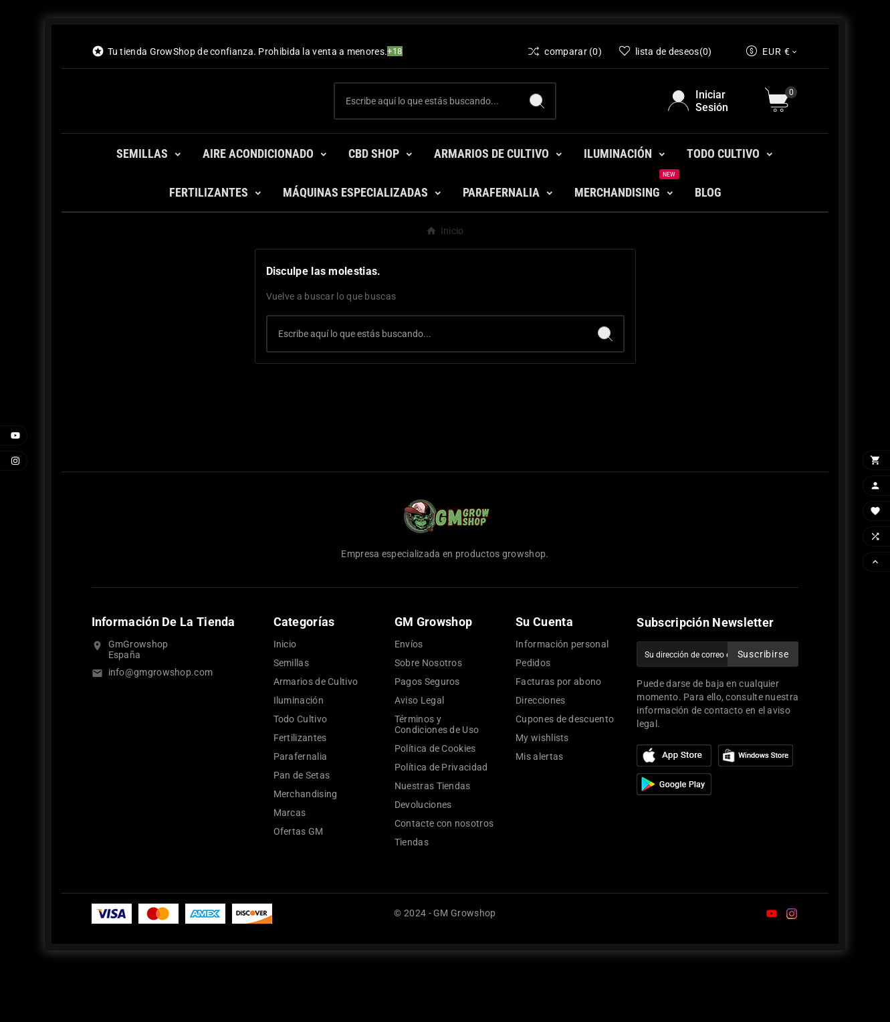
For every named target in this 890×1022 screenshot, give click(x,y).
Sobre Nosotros (428, 716)
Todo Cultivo (300, 772)
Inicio (285, 697)
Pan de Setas (301, 828)
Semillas (291, 716)
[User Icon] (708, 127)
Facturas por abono (558, 735)
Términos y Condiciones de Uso (437, 778)
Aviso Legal (419, 753)
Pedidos (533, 716)
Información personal (562, 697)
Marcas (289, 866)
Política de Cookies (435, 802)
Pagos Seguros (427, 735)
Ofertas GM (298, 885)
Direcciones (540, 753)
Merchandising (305, 847)
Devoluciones (423, 858)
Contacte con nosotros (444, 877)
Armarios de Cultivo (315, 735)
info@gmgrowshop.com (160, 725)
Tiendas (412, 895)
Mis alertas (539, 810)
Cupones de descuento (565, 772)
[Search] (537, 127)
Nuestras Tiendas (433, 839)
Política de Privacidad (441, 820)
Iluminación (298, 753)
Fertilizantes (300, 791)
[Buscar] (427, 127)
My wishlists (542, 791)
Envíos (409, 697)
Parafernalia (300, 810)
